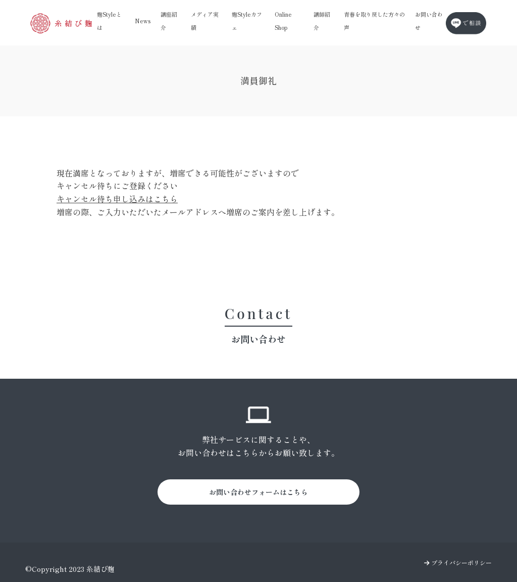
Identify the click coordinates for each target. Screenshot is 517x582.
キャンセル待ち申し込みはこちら (117, 199)
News (142, 21)
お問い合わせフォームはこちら (258, 492)
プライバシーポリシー (458, 562)
